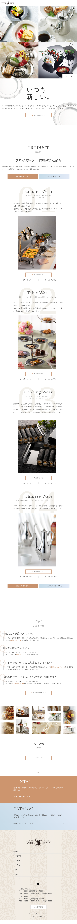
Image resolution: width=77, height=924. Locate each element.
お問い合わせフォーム (58, 669)
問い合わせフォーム (18, 686)
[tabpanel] (38, 42)
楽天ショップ (20, 657)
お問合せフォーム (16, 643)
